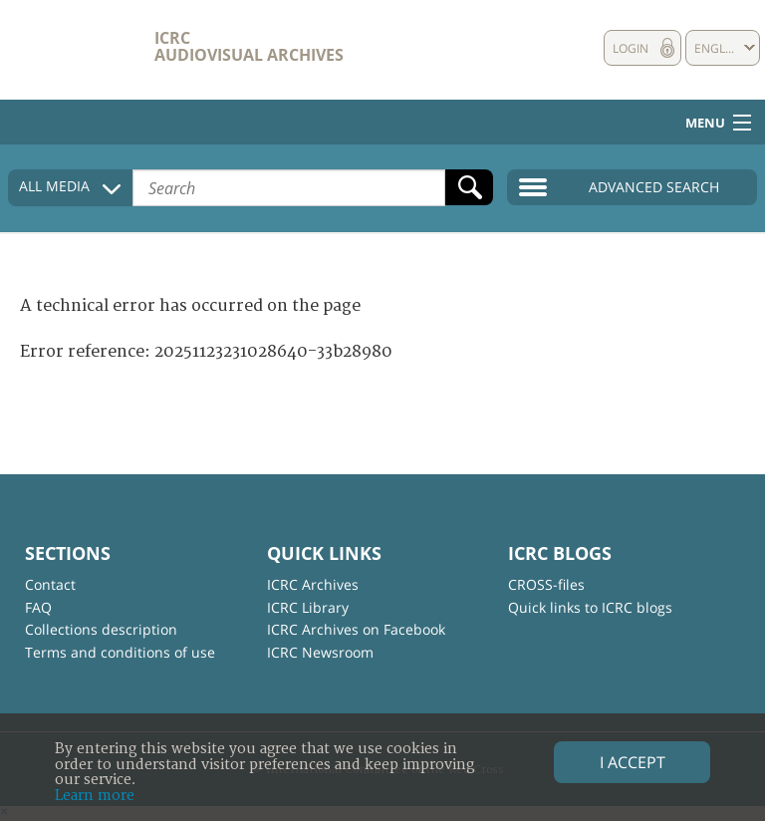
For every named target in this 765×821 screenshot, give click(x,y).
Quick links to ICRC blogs (590, 607)
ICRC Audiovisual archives (249, 46)
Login (630, 48)
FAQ (38, 607)
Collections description (101, 629)
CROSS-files (546, 584)
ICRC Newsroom (320, 652)
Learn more (94, 795)
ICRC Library (308, 607)
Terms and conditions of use (120, 652)
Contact (50, 584)
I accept (632, 762)
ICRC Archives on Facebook (356, 629)
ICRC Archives (313, 584)
